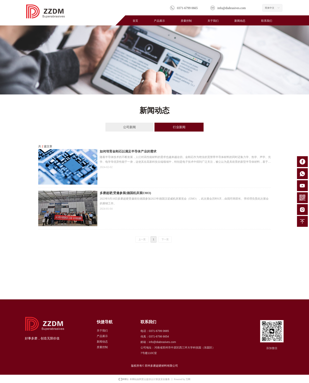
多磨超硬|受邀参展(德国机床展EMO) (125, 193)
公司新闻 (129, 127)
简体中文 (269, 8)
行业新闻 (179, 127)
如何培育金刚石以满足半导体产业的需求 (128, 151)
